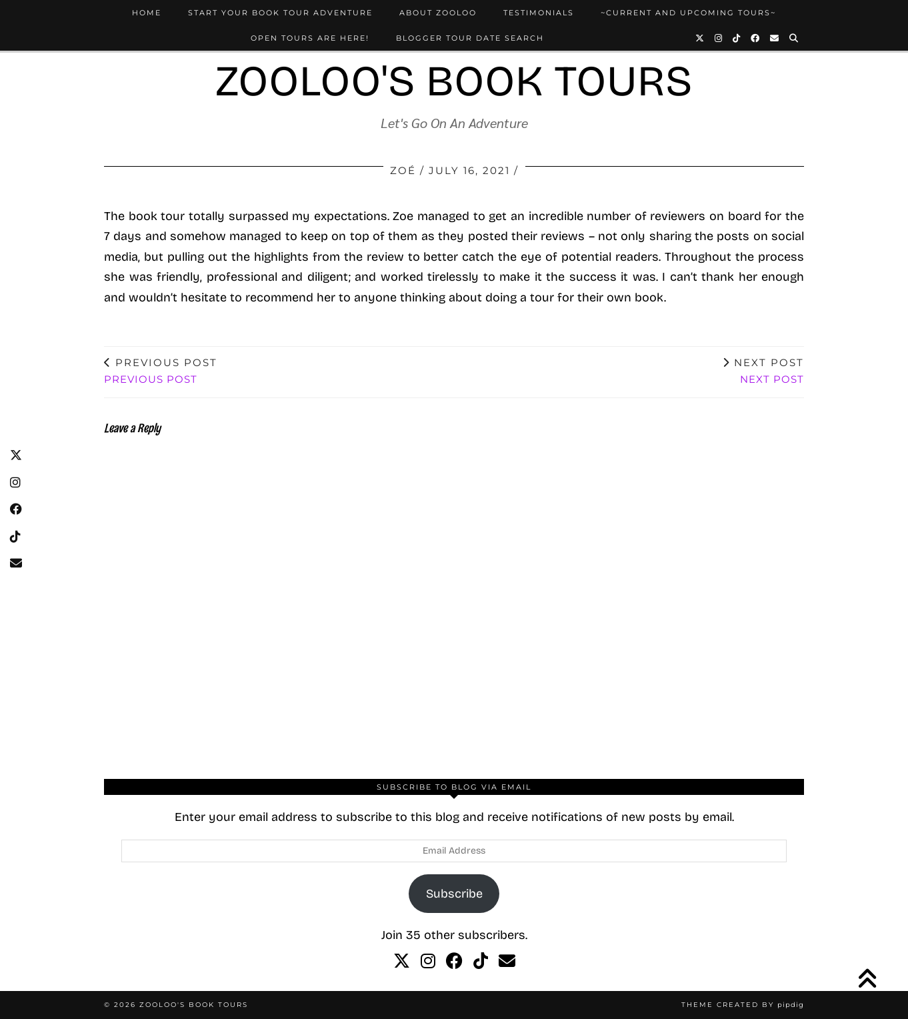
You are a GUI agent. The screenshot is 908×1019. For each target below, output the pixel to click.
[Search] (794, 38)
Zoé (403, 170)
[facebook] (454, 962)
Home (146, 12)
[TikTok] (737, 38)
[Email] (775, 38)
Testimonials (538, 12)
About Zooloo (438, 12)
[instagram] (428, 962)
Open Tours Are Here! (310, 38)
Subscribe (454, 893)
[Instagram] (719, 38)
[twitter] (401, 962)
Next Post (763, 370)
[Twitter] (700, 38)
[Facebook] (756, 38)
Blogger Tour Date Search (470, 38)
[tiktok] (480, 962)
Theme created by (742, 1004)
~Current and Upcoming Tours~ (688, 12)
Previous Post (160, 370)
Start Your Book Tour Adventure (280, 12)
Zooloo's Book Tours (454, 81)
